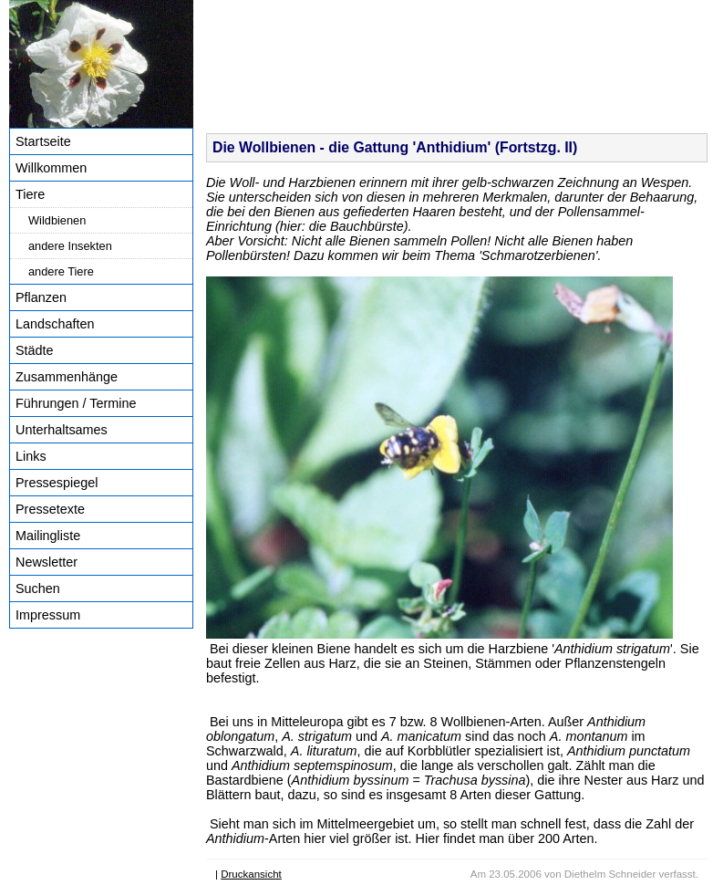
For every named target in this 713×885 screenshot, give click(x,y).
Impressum (48, 615)
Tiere (30, 194)
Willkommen (51, 168)
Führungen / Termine (76, 403)
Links (31, 456)
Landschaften (55, 324)
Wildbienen (57, 220)
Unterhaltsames (62, 429)
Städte (35, 350)
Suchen (38, 588)
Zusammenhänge (67, 377)
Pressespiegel (57, 482)
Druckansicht (251, 874)
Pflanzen (41, 297)
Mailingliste (48, 535)
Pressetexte (50, 509)
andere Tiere (61, 271)
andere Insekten (70, 246)
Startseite (43, 141)
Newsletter (47, 562)
